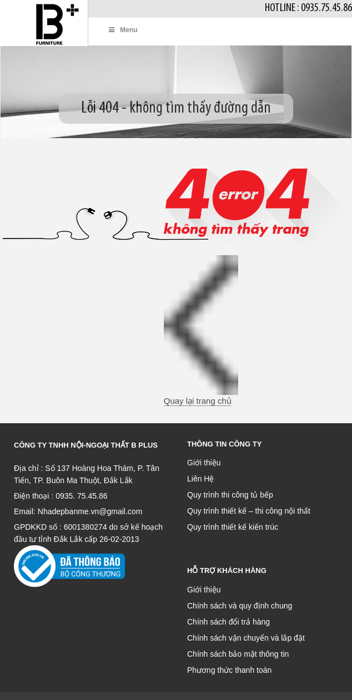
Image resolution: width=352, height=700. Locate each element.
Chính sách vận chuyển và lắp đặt (246, 637)
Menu (123, 30)
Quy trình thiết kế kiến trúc (232, 527)
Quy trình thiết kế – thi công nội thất (248, 510)
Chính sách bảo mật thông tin (238, 654)
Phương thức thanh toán (229, 670)
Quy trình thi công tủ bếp (230, 494)
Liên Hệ (200, 478)
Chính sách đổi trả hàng (228, 621)
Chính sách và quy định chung (239, 605)
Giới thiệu (204, 462)
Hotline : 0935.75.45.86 (308, 8)
